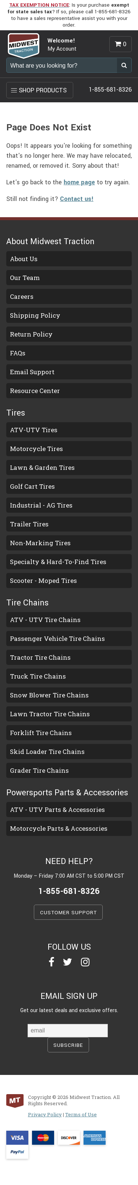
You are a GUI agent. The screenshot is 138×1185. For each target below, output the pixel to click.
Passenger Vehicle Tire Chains (57, 638)
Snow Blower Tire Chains (49, 695)
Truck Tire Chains (38, 676)
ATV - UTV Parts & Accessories (57, 809)
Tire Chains (27, 603)
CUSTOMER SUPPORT (68, 912)
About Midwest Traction (50, 241)
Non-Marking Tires (40, 543)
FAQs (17, 353)
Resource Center (35, 390)
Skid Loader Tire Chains (47, 751)
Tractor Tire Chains (40, 657)
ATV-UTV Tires (33, 430)
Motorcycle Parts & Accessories (58, 828)
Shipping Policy (35, 315)
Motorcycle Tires (36, 448)
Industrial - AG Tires (41, 505)
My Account (62, 49)
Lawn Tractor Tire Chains (50, 714)
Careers (21, 296)
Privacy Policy (45, 1114)
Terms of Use (81, 1114)
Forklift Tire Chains (41, 732)
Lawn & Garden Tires (42, 467)
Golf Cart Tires (32, 486)
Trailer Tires (29, 524)
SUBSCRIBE (68, 1045)
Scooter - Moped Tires (43, 580)
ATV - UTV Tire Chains (45, 619)
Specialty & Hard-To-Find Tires (58, 561)
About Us (24, 259)
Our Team (25, 277)
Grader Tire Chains (39, 770)
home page (79, 182)
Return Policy (31, 334)
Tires (15, 413)
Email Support (32, 372)
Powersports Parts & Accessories (67, 793)
